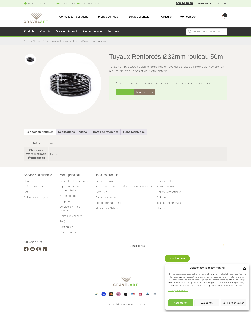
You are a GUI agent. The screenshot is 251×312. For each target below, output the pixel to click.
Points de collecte (35, 186)
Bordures (113, 31)
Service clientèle (138, 16)
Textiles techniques (169, 202)
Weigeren (207, 302)
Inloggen (125, 92)
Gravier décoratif (66, 31)
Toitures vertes (166, 186)
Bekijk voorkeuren (233, 302)
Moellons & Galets (106, 208)
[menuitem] (219, 3)
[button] (244, 267)
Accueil (28, 41)
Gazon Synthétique (169, 192)
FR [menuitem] (224, 3)
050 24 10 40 (184, 3)
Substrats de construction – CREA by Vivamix (123, 186)
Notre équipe (68, 195)
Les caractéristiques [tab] (40, 132)
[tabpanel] (70, 83)
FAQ (26, 192)
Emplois (65, 201)
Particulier (166, 16)
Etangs (38, 41)
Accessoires (51, 41)
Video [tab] (83, 132)
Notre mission (68, 190)
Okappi (142, 304)
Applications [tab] (66, 132)
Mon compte (188, 16)
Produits (29, 31)
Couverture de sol (106, 197)
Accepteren (181, 302)
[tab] (30, 59)
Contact (29, 181)
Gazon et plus (165, 181)
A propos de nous (107, 16)
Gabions (162, 197)
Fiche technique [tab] (134, 132)
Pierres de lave (92, 31)
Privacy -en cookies (178, 290)
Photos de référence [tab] (105, 132)
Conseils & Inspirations (73, 16)
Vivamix (45, 31)
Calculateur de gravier (38, 197)
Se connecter (205, 3)
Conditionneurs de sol (109, 202)
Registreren (144, 92)
